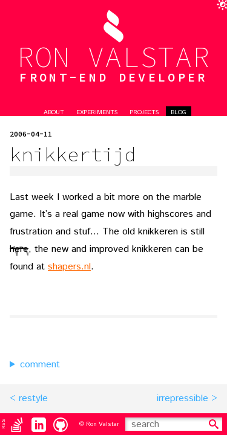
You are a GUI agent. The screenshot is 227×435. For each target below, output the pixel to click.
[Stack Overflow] (17, 424)
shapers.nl (69, 267)
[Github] (60, 424)
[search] (213, 424)
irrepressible (182, 398)
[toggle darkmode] (219, 7)
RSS (3, 424)
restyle (33, 398)
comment (40, 365)
